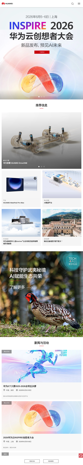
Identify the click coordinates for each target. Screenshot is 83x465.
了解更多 (42, 52)
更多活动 (32, 461)
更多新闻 (50, 461)
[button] (38, 96)
